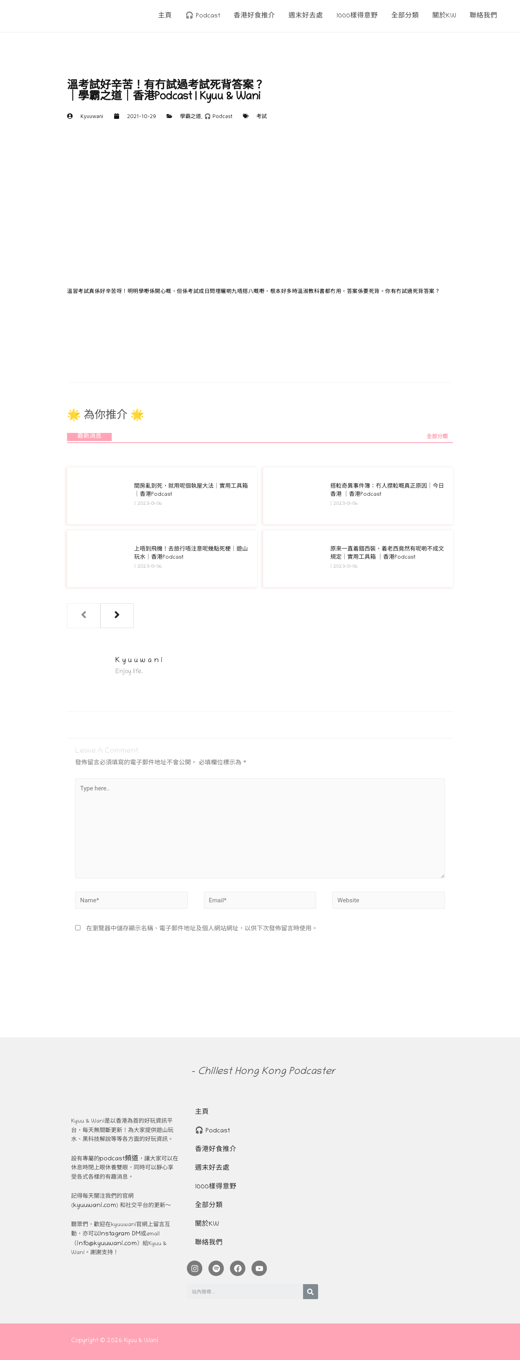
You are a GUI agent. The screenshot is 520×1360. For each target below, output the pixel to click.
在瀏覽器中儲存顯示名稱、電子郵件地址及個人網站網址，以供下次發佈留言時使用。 (202, 929)
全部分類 (437, 437)
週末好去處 (212, 1168)
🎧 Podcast (218, 116)
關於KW (207, 1224)
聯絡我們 (209, 1243)
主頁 (202, 1112)
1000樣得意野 (215, 1187)
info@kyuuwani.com (107, 1244)
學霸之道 (190, 116)
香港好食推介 (215, 1149)
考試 (261, 116)
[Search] (310, 1291)
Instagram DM (120, 1234)
